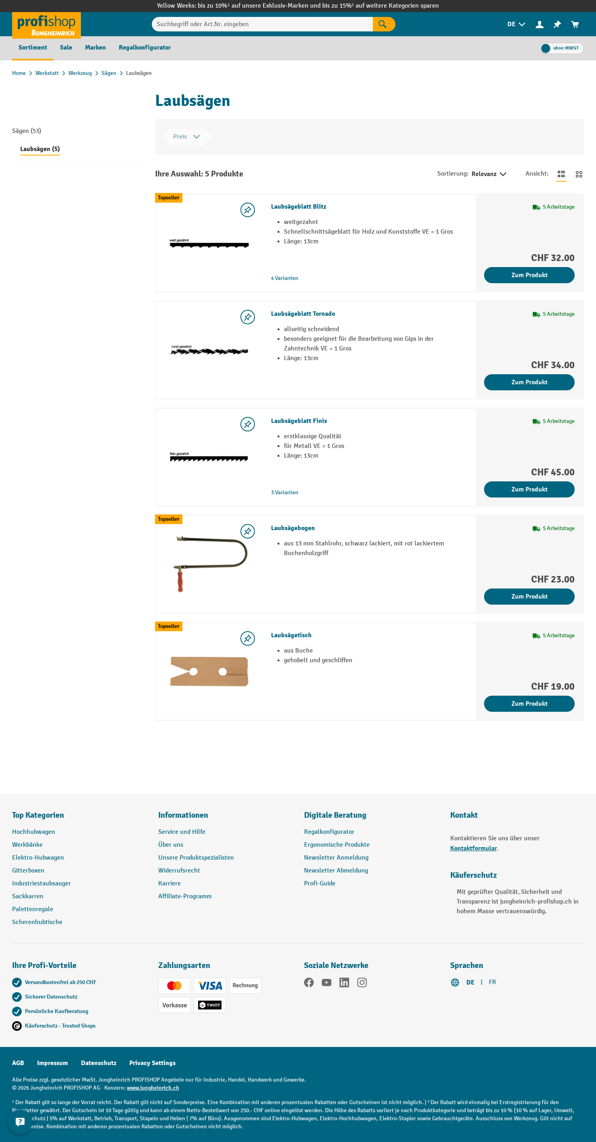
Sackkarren (27, 896)
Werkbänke (27, 845)
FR (492, 982)
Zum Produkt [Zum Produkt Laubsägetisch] (529, 704)
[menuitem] (517, 24)
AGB (18, 1063)
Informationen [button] (183, 815)
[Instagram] (362, 984)
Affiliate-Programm (185, 896)
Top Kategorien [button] (38, 815)
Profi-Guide (319, 883)
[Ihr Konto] (539, 24)
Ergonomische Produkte (337, 845)
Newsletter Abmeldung (336, 871)
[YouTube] (326, 984)
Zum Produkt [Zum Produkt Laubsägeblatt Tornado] (529, 382)
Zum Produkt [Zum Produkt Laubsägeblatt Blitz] (529, 275)
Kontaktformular (473, 848)
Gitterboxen (28, 871)
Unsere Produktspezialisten (196, 858)
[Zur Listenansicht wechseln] (561, 174)
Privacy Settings (152, 1063)
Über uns (170, 845)
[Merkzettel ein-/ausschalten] (247, 210)
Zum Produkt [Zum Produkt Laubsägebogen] (529, 597)
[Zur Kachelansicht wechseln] (579, 174)
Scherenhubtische (37, 922)
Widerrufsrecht (179, 871)
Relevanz (490, 174)
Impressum (52, 1063)
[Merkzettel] (557, 24)
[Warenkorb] (575, 24)
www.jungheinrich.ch (153, 1087)
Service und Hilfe (181, 832)
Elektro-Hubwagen (38, 858)
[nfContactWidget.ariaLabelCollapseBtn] (20, 1122)
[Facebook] (309, 984)
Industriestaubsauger (41, 883)
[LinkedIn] (344, 984)
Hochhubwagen (33, 832)
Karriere (169, 883)
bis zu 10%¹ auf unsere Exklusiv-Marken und (260, 6)
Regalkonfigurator (329, 832)
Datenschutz (98, 1063)
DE (470, 982)
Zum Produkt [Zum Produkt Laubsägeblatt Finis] (529, 489)
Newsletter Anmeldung (336, 858)
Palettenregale (32, 909)
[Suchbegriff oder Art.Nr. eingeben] (262, 24)
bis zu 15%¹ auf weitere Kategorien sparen (380, 6)
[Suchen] (384, 24)
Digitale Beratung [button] (335, 815)
